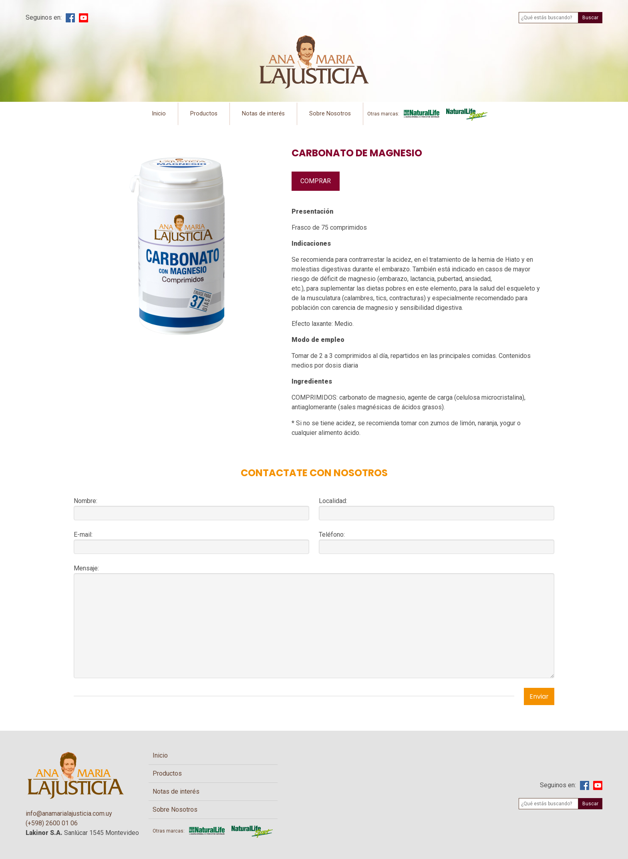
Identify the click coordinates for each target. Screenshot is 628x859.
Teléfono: (332, 534)
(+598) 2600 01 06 (52, 823)
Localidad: (333, 501)
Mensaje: (86, 568)
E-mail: (83, 534)
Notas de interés (263, 113)
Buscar (590, 17)
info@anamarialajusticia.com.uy (69, 813)
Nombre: (85, 501)
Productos (203, 113)
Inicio (159, 113)
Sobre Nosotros (330, 113)
